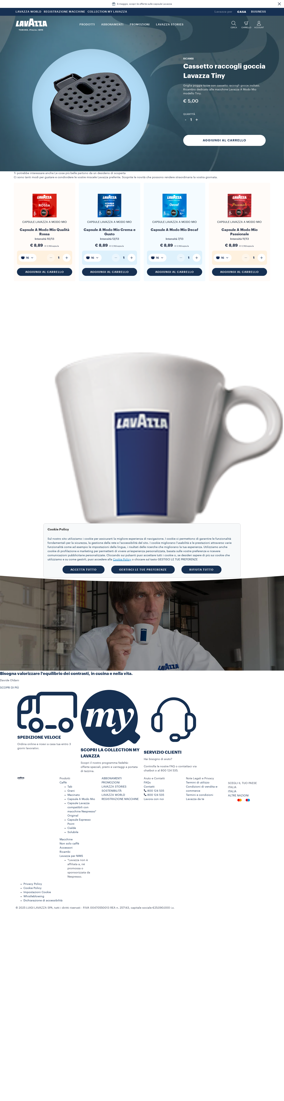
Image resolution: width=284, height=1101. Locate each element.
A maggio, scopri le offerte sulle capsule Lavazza (144, 4)
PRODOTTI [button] (87, 24)
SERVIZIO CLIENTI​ (163, 752)
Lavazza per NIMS (71, 856)
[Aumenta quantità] (67, 258)
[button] (279, 4)
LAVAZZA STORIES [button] (170, 24)
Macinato (73, 795)
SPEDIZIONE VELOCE (39, 737)
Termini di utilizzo (197, 782)
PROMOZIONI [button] (140, 24)
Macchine (66, 839)
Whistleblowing (33, 896)
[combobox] (27, 258)
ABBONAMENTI (112, 778)
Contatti (149, 786)
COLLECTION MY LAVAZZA (107, 11)
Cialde (71, 828)
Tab (69, 786)
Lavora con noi (154, 799)
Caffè (63, 782)
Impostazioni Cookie (37, 892)
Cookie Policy (32, 888)
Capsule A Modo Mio (81, 799)
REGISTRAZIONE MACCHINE (64, 11)
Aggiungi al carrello (224, 140)
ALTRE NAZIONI (238, 795)
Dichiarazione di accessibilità (43, 900)
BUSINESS (258, 11)
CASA (241, 11)
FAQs (147, 782)
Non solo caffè (69, 843)
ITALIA (232, 791)
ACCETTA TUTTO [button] (83, 569)
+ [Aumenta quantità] (196, 119)
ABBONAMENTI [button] (112, 24)
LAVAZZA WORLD (28, 11)
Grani (71, 791)
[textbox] (27, 258)
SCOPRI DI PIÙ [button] (9, 687)
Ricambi (65, 852)
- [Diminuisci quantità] (185, 119)
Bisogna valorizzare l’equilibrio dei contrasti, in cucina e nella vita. (66, 674)
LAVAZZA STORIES (114, 786)
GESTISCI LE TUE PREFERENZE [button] (143, 569)
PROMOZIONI (111, 782)
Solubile (72, 832)
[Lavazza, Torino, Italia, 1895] (31, 24)
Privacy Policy (32, 884)
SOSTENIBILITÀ (112, 791)
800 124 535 (155, 795)
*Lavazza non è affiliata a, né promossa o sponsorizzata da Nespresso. (78, 868)
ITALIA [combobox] (232, 787)
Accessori (66, 847)
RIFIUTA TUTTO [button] (201, 569)
